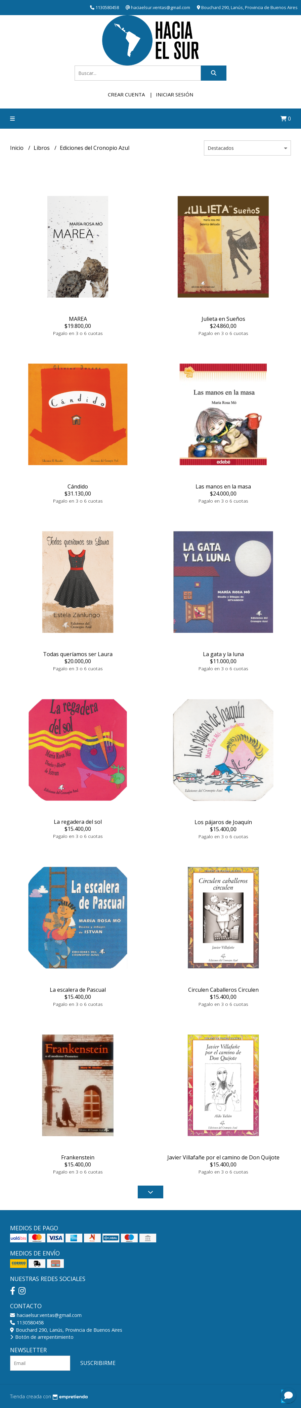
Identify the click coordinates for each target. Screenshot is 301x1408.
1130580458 (27, 1322)
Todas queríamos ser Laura (78, 654)
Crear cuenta (126, 94)
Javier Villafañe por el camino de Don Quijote (223, 1157)
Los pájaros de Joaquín (223, 822)
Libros (42, 148)
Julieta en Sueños (223, 319)
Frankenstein (77, 1157)
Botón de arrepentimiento (42, 1337)
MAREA (78, 319)
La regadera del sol (78, 821)
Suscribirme (98, 1363)
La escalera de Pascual (78, 989)
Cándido (78, 486)
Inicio (17, 148)
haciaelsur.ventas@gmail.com (46, 1315)
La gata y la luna (223, 654)
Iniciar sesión (174, 94)
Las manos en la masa (223, 486)
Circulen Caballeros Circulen (223, 989)
